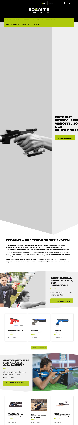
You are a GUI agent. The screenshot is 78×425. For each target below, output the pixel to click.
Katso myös (35, 24)
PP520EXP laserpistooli (36, 332)
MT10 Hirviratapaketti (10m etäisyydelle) (39, 417)
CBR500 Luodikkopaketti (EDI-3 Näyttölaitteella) (62, 416)
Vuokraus (36, 19)
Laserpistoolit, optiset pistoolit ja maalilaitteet (62, 302)
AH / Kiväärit (16, 19)
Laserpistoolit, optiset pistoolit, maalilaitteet (65, 137)
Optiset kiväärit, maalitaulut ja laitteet (16, 384)
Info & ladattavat (46, 19)
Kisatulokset (25, 24)
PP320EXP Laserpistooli (59, 332)
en (45, 3)
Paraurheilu (26, 19)
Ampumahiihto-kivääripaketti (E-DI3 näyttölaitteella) (15, 416)
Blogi (55, 19)
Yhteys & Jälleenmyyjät (12, 24)
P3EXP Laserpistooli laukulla (15, 332)
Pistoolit (8, 19)
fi (42, 3)
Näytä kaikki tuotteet (39, 349)
